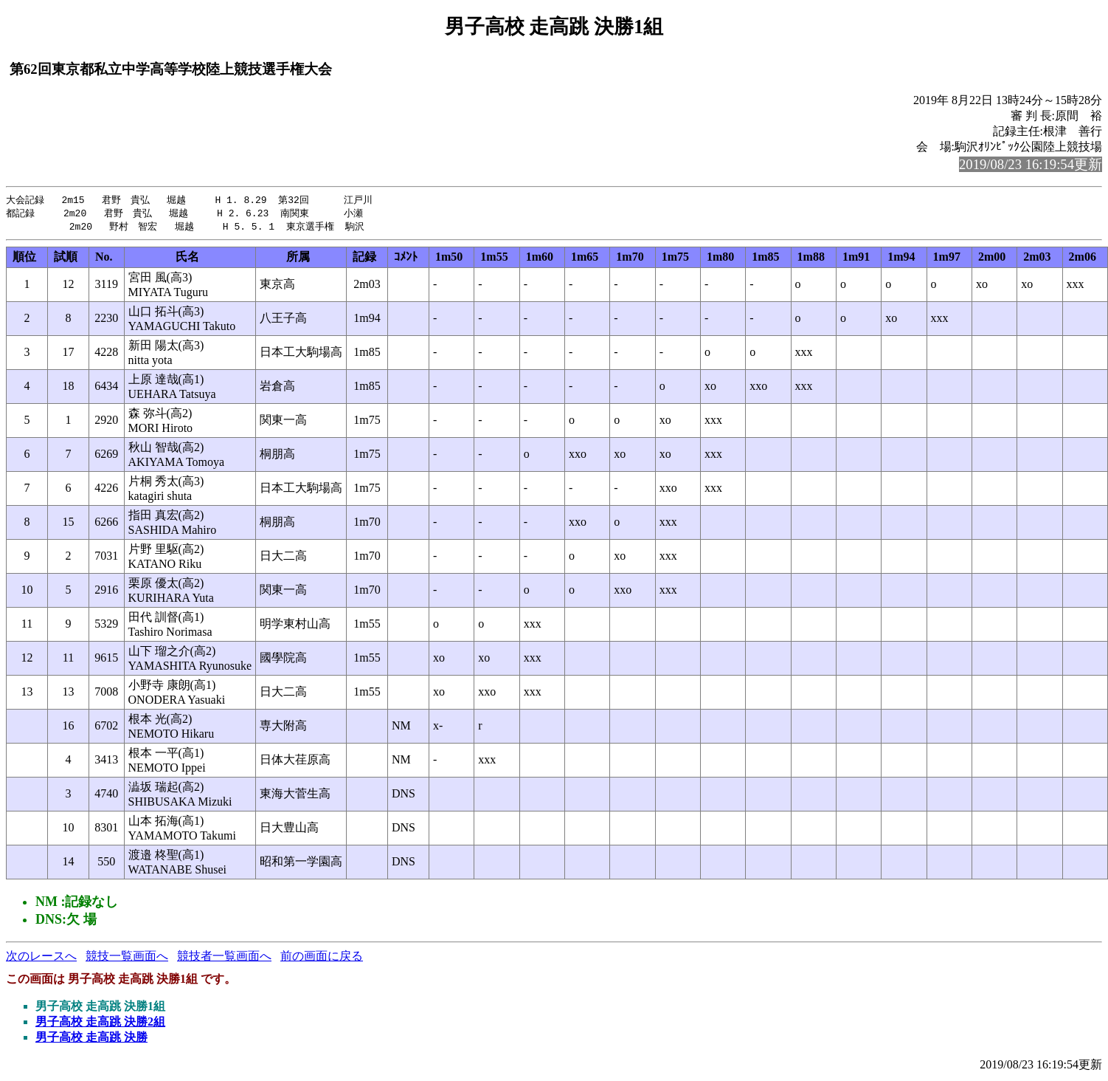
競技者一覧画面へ (224, 958)
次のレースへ (41, 958)
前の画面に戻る (321, 958)
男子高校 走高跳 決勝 (91, 1039)
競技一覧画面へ (127, 958)
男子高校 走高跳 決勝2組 (100, 1023)
